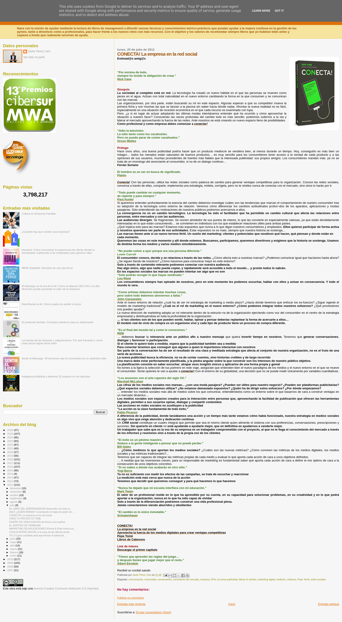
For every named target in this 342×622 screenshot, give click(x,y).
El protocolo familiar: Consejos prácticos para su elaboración (58, 322)
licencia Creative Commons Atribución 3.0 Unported (66, 588)
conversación (165, 579)
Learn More (261, 10)
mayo (13, 542)
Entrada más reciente (131, 604)
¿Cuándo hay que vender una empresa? (46, 231)
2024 (10, 437)
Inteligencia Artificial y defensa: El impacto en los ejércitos (56, 376)
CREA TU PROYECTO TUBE (25, 518)
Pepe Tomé (303, 579)
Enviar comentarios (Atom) (153, 612)
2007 (10, 570)
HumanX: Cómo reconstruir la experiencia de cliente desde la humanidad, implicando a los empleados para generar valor (58, 251)
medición (281, 579)
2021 (10, 448)
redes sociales (318, 579)
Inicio (231, 604)
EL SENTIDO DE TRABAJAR (25, 525)
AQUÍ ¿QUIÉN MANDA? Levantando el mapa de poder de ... (42, 511)
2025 (10, 433)
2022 (10, 444)
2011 (10, 484)
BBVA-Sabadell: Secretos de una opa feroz (47, 267)
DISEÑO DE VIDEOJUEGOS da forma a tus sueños (37, 522)
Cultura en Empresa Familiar (39, 213)
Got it (279, 10)
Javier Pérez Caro (39, 51)
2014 (10, 473)
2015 (10, 470)
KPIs (213, 579)
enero (13, 555)
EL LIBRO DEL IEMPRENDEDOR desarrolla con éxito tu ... (41, 508)
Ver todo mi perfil (34, 57)
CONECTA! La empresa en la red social (30, 515)
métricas (291, 579)
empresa (204, 579)
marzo (14, 549)
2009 (10, 562)
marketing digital (266, 579)
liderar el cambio (247, 579)
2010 (10, 559)
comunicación (135, 579)
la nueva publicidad (227, 579)
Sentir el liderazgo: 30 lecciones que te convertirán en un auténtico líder (64, 358)
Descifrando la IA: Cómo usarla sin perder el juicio (51, 304)
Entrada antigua (328, 604)
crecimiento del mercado (186, 579)
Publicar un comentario (130, 597)
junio (13, 538)
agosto (14, 501)
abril (13, 545)
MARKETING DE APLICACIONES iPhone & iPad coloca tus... (42, 528)
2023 (10, 440)
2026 (10, 429)
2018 (10, 459)
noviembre (16, 491)
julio (12, 505)
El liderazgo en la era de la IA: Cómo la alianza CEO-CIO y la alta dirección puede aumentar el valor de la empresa (61, 287)
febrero (14, 552)
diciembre (16, 488)
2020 (10, 451)
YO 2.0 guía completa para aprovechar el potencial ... (38, 535)
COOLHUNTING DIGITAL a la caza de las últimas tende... (40, 532)
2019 (10, 455)
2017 (10, 462)
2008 (10, 566)
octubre (14, 495)
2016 (10, 466)
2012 (10, 481)
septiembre (16, 498)
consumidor (150, 579)
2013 (10, 477)
